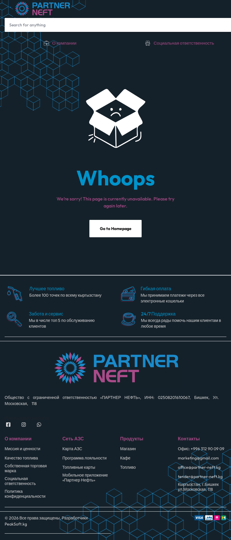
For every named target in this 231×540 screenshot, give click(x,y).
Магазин (128, 449)
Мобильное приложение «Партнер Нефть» (85, 479)
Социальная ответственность (183, 43)
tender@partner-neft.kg (200, 477)
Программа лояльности (84, 459)
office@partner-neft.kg (199, 468)
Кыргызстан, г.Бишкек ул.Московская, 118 (198, 488)
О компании (64, 43)
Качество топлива (21, 459)
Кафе (125, 459)
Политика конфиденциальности (25, 494)
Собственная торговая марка (26, 469)
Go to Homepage (115, 230)
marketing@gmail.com (198, 459)
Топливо (128, 468)
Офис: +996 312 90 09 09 (201, 449)
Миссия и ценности (22, 449)
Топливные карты (78, 468)
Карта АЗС (72, 449)
